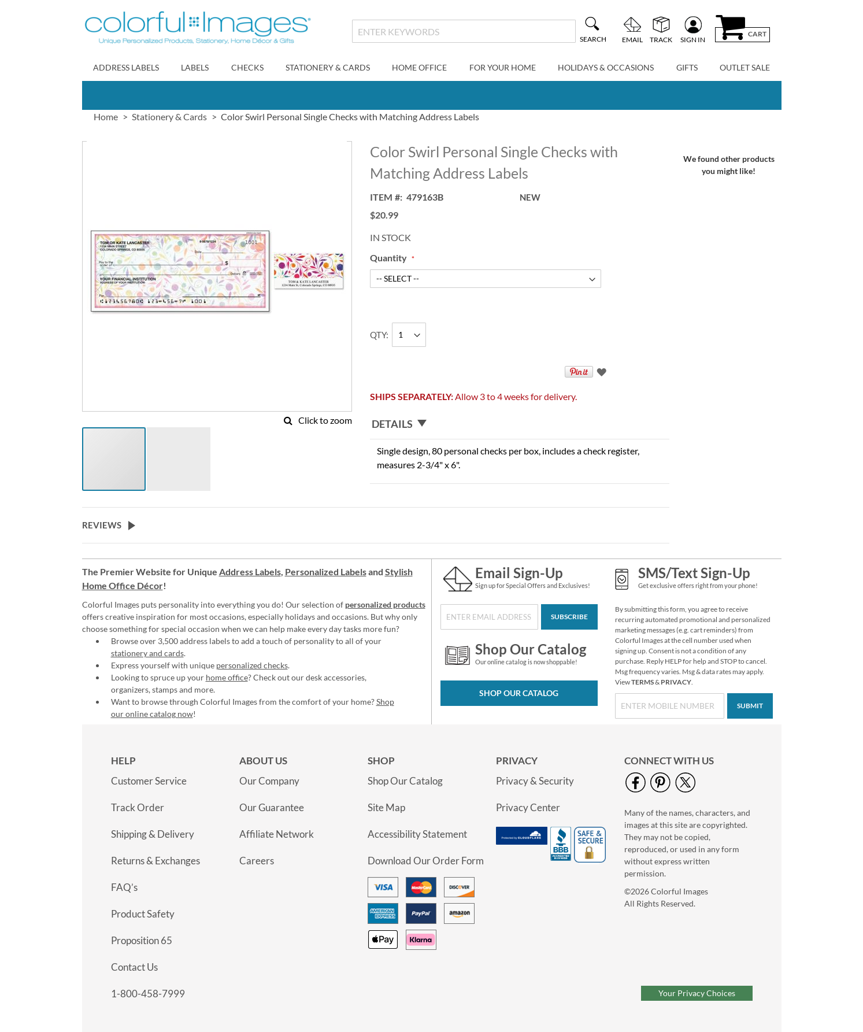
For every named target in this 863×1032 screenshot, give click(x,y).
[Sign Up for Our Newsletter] (489, 617)
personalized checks (252, 665)
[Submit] (750, 706)
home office (227, 677)
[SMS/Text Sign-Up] (669, 706)
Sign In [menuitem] (692, 39)
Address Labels (250, 571)
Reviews (101, 525)
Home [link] (106, 116)
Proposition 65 (141, 940)
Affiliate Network (276, 834)
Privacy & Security (535, 781)
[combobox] (464, 31)
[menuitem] (126, 68)
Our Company (269, 781)
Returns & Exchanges (155, 861)
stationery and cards (147, 653)
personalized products (385, 604)
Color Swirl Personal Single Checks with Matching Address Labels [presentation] (350, 116)
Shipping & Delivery (152, 834)
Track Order (137, 807)
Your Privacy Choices (696, 993)
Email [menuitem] (632, 39)
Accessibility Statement (417, 834)
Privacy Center (528, 807)
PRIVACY (676, 682)
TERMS (642, 682)
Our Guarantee (271, 807)
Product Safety (143, 914)
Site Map (386, 807)
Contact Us (134, 967)
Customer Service (149, 781)
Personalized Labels (325, 571)
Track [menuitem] (661, 39)
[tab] (519, 424)
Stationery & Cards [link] (169, 116)
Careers (256, 861)
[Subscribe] (569, 617)
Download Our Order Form (426, 861)
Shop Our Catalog (518, 693)
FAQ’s (124, 887)
